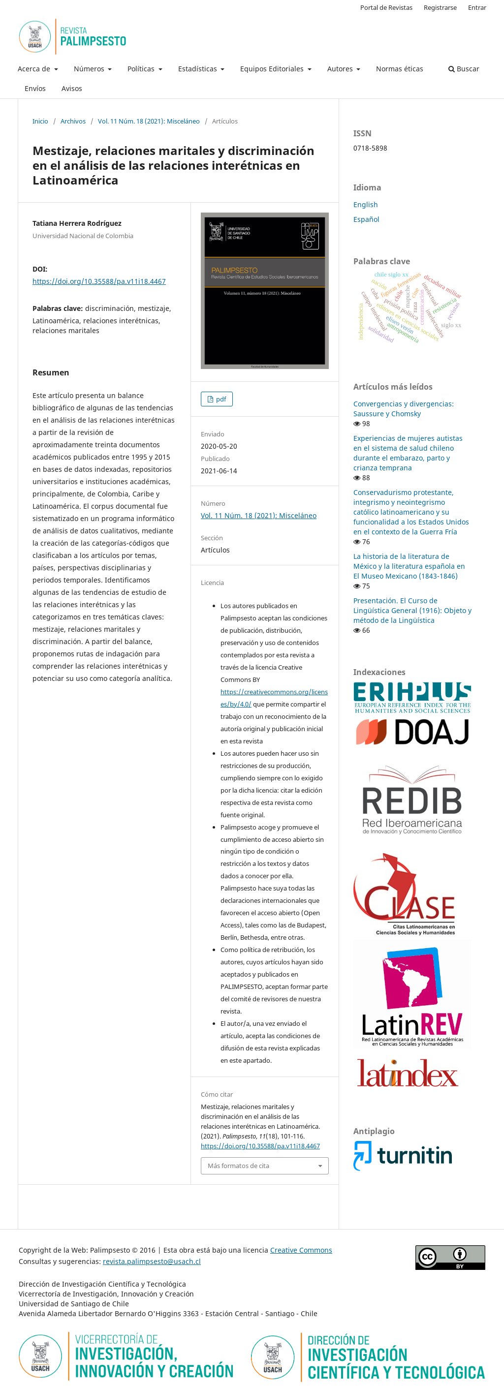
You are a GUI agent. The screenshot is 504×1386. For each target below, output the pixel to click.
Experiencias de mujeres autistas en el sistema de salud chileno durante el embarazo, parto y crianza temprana (408, 452)
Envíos (35, 88)
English (365, 204)
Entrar (477, 7)
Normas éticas (399, 68)
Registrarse (440, 7)
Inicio (40, 121)
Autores (341, 68)
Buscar (463, 68)
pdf (220, 399)
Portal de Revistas (386, 7)
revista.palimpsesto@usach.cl (152, 1261)
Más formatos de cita (238, 1165)
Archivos (73, 121)
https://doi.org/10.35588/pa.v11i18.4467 (99, 281)
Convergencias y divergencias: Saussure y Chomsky (403, 408)
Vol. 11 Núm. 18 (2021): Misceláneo (149, 121)
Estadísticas (198, 68)
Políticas (142, 68)
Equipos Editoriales (273, 68)
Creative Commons (301, 1250)
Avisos (72, 88)
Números (90, 68)
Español (366, 219)
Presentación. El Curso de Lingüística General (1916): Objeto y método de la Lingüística (412, 610)
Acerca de (35, 68)
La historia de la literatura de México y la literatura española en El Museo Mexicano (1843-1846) (409, 566)
